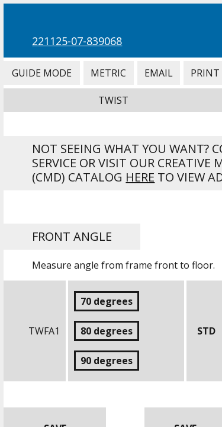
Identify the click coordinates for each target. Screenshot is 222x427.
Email (158, 73)
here (140, 177)
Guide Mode (41, 73)
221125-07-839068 (77, 41)
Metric (108, 73)
